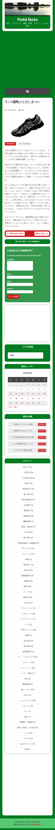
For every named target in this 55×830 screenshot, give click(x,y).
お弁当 (27, 604)
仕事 (26, 751)
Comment (11, 259)
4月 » (15, 409)
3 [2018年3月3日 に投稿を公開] (38, 386)
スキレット (26, 615)
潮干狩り (27, 566)
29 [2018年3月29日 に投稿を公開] (27, 405)
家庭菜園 (25, 577)
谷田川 (27, 485)
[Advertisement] (27, 59)
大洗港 (26, 507)
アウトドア (25, 550)
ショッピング (25, 702)
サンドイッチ (27, 610)
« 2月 (10, 409)
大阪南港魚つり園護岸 (27, 545)
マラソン (26, 664)
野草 (26, 588)
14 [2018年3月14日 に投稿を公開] (22, 395)
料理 (25, 599)
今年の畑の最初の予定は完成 (23, 439)
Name (9, 276)
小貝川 (26, 474)
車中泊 (27, 572)
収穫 (26, 583)
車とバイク (25, 691)
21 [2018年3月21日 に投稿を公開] (22, 400)
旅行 (26, 718)
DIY (25, 697)
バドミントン (25, 670)
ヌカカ (27, 740)
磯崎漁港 (27, 523)
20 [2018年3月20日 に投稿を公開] (16, 400)
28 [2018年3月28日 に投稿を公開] (22, 405)
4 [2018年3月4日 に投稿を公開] (44, 386)
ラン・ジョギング (24, 144)
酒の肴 (26, 648)
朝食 (27, 637)
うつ (26, 735)
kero (23, 110)
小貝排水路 (27, 480)
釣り (25, 469)
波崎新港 (27, 518)
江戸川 (27, 534)
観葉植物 (26, 686)
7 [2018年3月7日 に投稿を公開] (21, 391)
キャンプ (26, 556)
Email (9, 283)
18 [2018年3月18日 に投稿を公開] (44, 395)
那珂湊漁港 (26, 501)
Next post (42, 233)
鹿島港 (26, 512)
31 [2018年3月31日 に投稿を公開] (39, 405)
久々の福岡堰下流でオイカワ (23, 445)
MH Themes (36, 826)
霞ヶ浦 (26, 496)
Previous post (15, 233)
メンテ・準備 (25, 675)
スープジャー (27, 621)
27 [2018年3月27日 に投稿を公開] (16, 405)
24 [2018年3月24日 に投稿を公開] (39, 400)
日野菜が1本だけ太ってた (22, 432)
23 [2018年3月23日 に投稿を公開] (33, 400)
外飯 (27, 561)
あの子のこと (25, 746)
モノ (26, 713)
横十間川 (27, 539)
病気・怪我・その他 (25, 729)
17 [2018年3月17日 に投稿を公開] (39, 395)
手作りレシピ (26, 631)
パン (27, 626)
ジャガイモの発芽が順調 (23, 452)
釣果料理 (26, 653)
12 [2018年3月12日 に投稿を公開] (10, 395)
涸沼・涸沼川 (27, 528)
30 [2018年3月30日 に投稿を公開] (33, 405)
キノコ (26, 594)
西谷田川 (26, 490)
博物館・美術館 (26, 724)
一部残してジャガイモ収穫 (23, 426)
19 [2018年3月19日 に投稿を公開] (10, 400)
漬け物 (26, 642)
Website (10, 290)
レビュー (25, 708)
